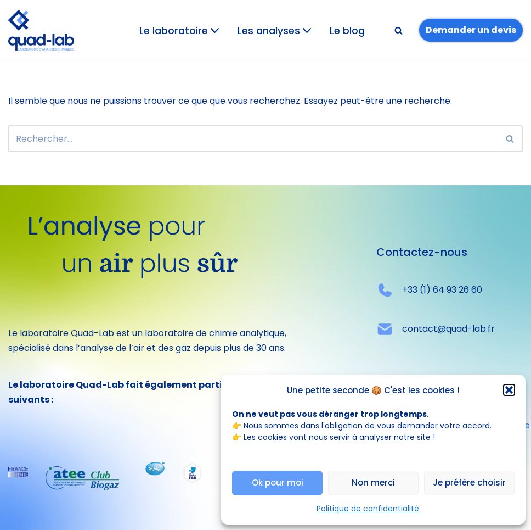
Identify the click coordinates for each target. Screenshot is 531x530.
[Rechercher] (398, 30)
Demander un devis (471, 30)
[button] (509, 389)
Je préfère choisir (469, 482)
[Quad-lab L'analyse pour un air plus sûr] (41, 30)
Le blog (347, 30)
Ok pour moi (277, 482)
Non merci (373, 482)
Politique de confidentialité (368, 508)
